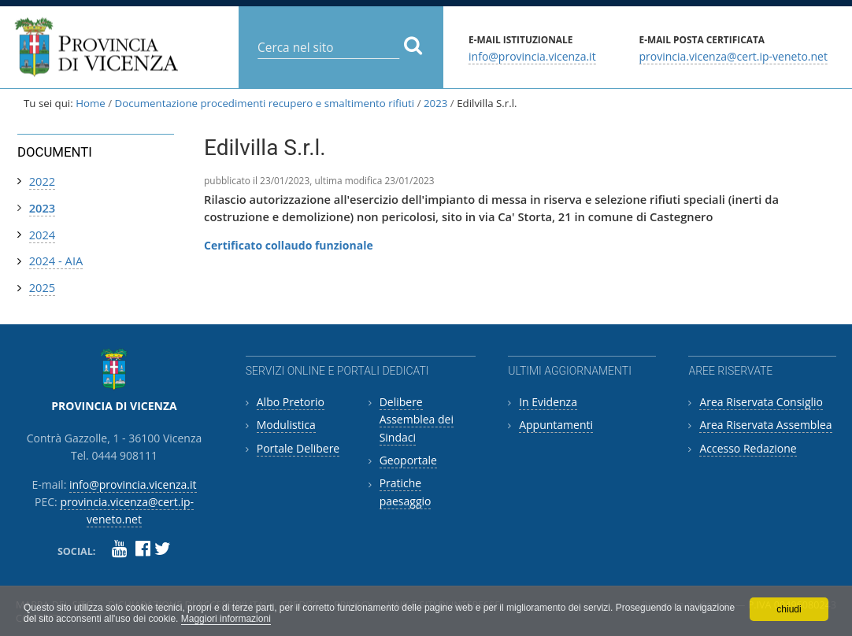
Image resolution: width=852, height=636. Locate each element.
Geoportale (408, 460)
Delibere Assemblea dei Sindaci (417, 419)
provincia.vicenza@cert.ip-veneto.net (733, 55)
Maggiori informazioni (226, 618)
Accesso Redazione (747, 448)
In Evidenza (548, 401)
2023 (435, 103)
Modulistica (286, 424)
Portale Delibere (298, 448)
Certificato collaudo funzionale (288, 245)
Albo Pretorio (290, 401)
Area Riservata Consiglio (761, 401)
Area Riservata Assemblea (765, 424)
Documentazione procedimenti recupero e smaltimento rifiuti (265, 103)
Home (91, 103)
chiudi (788, 609)
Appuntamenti (556, 424)
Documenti (54, 152)
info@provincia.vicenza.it (532, 55)
